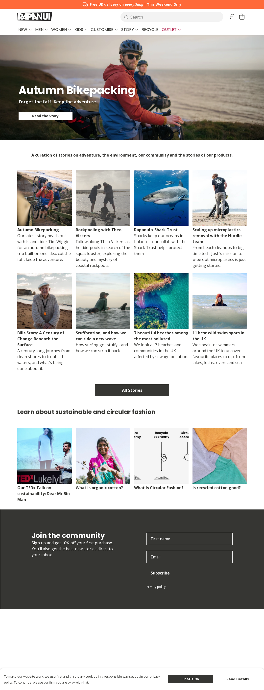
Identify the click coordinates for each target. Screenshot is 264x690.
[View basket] (242, 17)
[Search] (171, 17)
